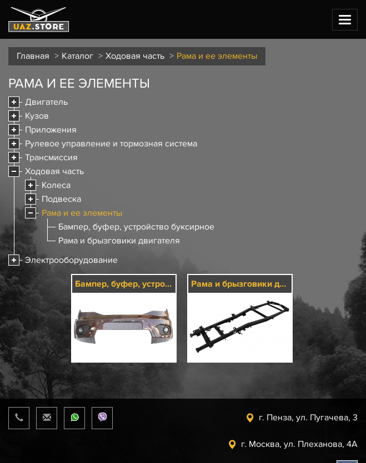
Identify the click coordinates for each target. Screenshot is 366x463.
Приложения (51, 129)
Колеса (56, 185)
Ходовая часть (135, 56)
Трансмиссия (51, 157)
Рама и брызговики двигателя (119, 240)
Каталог (77, 56)
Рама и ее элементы (82, 212)
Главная (33, 56)
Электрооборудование (71, 260)
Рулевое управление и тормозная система (111, 143)
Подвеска (61, 199)
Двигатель (46, 102)
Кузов (37, 115)
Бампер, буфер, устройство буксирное (136, 226)
